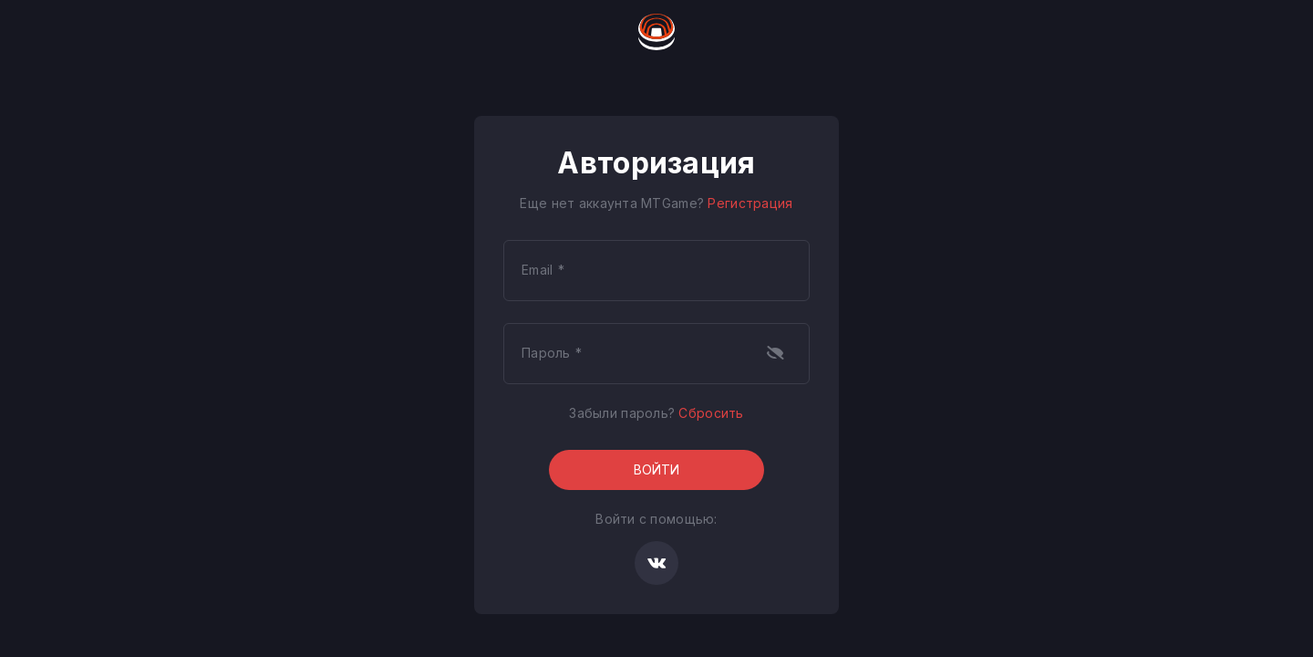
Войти (656, 469)
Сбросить (710, 413)
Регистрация (750, 203)
